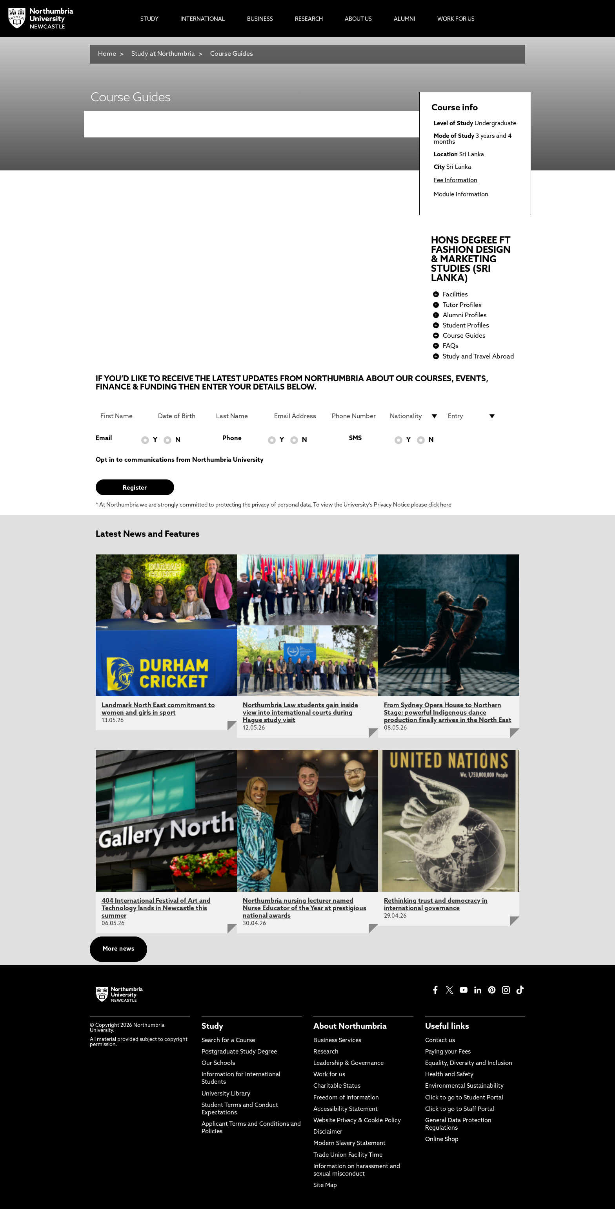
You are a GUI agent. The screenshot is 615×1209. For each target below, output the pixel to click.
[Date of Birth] (182, 416)
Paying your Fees (448, 1052)
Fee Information (455, 181)
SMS (355, 438)
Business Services (337, 1041)
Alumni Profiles (465, 316)
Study (212, 1027)
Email (104, 438)
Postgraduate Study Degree (239, 1052)
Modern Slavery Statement (349, 1144)
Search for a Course (228, 1041)
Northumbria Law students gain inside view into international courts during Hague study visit (300, 713)
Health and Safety (449, 1075)
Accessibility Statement (345, 1109)
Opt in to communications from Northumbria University (180, 460)
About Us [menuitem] (358, 19)
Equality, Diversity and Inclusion (468, 1063)
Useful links (447, 1027)
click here (439, 505)
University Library (226, 1094)
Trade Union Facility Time (347, 1155)
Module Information (461, 195)
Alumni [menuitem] (404, 19)
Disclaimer (327, 1132)
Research (325, 1052)
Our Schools (218, 1063)
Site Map (325, 1186)
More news (118, 949)
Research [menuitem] (309, 19)
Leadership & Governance (348, 1063)
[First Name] (124, 416)
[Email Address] (298, 416)
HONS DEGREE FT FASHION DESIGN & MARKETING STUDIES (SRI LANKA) (471, 260)
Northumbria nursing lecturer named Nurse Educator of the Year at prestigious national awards (304, 908)
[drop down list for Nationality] (414, 416)
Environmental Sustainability (464, 1086)
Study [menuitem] (149, 19)
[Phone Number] (356, 416)
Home (107, 54)
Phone (232, 438)
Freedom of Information (346, 1098)
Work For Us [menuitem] (456, 19)
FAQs (451, 346)
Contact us (440, 1041)
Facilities (455, 295)
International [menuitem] (202, 19)
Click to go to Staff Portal (459, 1109)
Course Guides (231, 54)
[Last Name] (240, 416)
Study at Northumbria (163, 54)
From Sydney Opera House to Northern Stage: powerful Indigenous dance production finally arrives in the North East (447, 713)
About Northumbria (350, 1027)
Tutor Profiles (462, 305)
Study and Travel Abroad (478, 357)
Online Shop (442, 1140)
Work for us (329, 1075)
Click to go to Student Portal (464, 1098)
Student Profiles (466, 326)
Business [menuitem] (260, 19)
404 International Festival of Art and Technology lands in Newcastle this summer (156, 908)
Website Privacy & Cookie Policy (357, 1121)
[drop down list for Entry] (472, 416)
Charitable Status (336, 1086)
